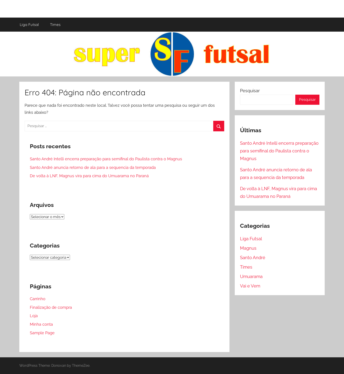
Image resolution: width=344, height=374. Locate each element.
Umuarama (251, 276)
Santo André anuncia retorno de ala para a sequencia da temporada (93, 167)
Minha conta (41, 324)
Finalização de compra (51, 307)
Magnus (248, 248)
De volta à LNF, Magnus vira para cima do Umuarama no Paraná (89, 175)
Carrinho (37, 298)
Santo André (252, 257)
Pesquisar (250, 90)
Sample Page (42, 333)
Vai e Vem (250, 286)
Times (55, 24)
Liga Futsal (29, 24)
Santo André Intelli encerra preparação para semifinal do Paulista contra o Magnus (106, 159)
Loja (34, 315)
